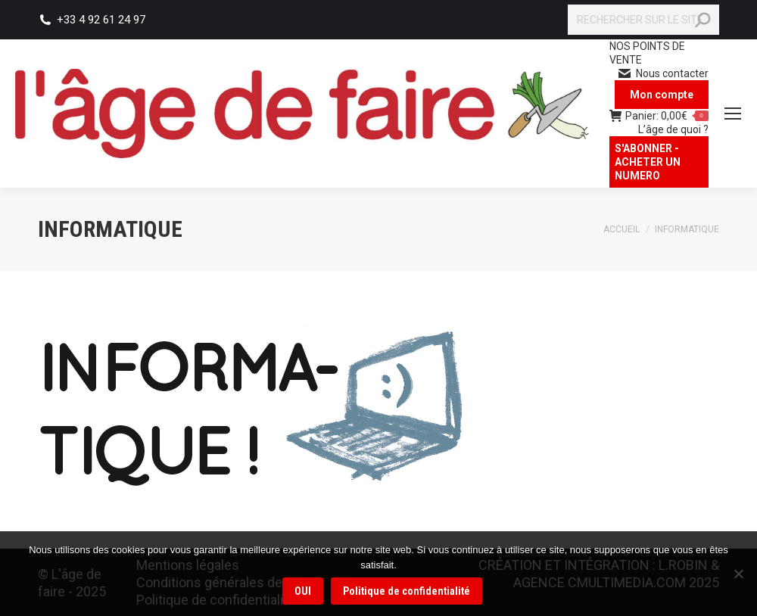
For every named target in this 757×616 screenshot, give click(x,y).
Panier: (659, 116)
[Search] (643, 20)
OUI (302, 591)
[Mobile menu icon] (733, 113)
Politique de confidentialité (406, 591)
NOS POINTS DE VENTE (647, 53)
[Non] (738, 573)
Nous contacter (663, 73)
